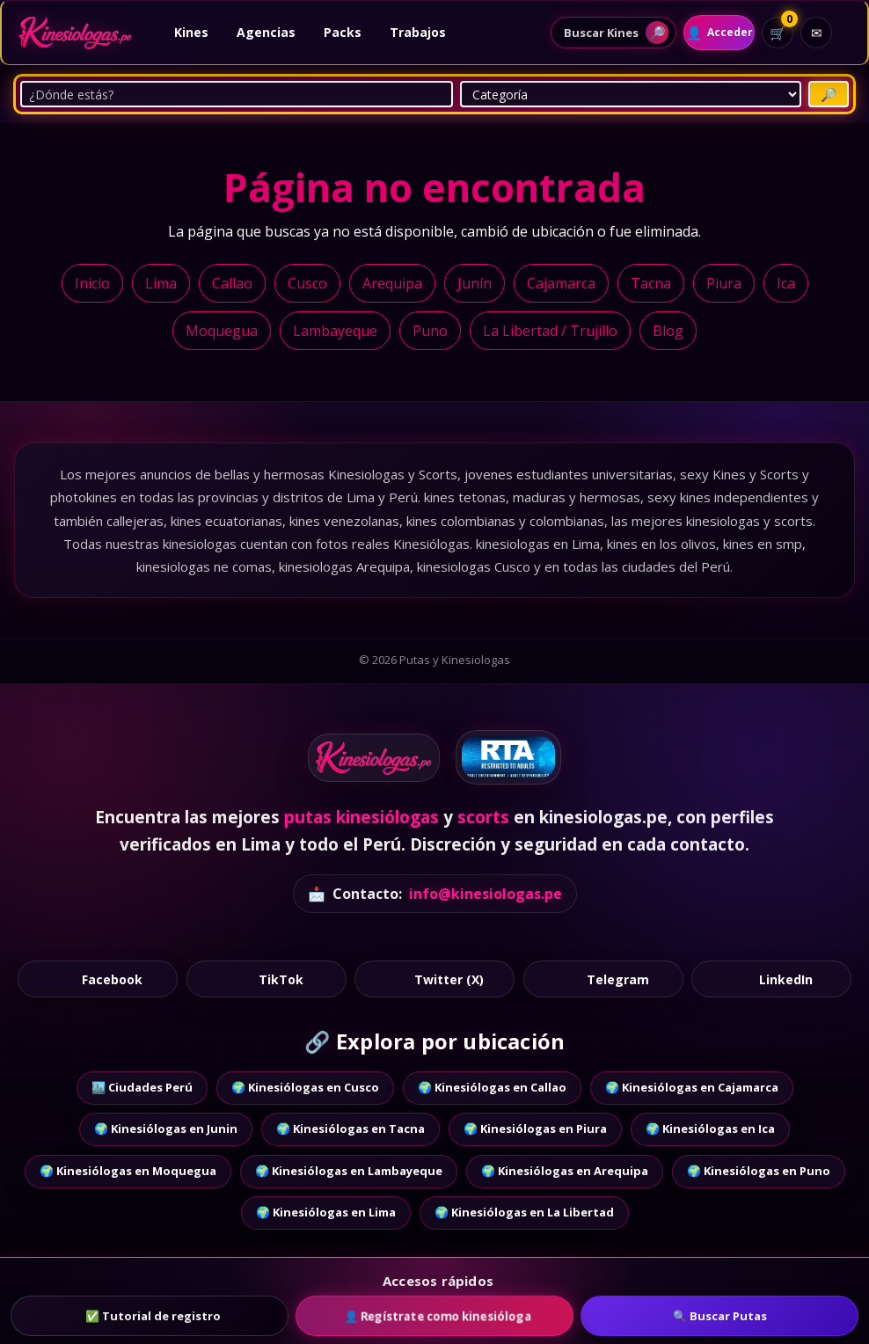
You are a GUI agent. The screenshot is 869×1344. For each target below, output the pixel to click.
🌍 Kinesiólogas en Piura (535, 1128)
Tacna (651, 283)
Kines (191, 32)
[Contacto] (816, 32)
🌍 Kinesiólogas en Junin (165, 1128)
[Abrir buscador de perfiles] (598, 32)
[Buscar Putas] (828, 94)
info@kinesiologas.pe (485, 893)
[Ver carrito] (777, 32)
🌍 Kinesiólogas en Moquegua (128, 1171)
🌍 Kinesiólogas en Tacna (350, 1128)
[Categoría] (630, 94)
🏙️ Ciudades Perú (142, 1087)
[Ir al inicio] (76, 32)
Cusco (307, 283)
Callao (232, 283)
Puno (430, 330)
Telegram (603, 978)
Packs (342, 32)
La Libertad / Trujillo (550, 330)
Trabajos (418, 32)
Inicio (92, 283)
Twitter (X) (435, 978)
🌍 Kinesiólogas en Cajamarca (691, 1087)
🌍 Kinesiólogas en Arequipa (564, 1171)
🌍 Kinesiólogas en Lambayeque (348, 1171)
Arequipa (392, 283)
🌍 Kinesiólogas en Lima (326, 1212)
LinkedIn (772, 978)
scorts (483, 817)
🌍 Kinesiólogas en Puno (758, 1171)
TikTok (266, 978)
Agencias (266, 32)
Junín (474, 283)
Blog (668, 330)
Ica (786, 283)
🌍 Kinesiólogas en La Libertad (524, 1212)
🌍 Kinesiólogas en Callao (492, 1087)
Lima (161, 283)
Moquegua (222, 330)
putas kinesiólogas (361, 817)
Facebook (97, 978)
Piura (723, 283)
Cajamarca (561, 283)
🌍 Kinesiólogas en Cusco (305, 1087)
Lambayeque (335, 330)
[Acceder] (711, 32)
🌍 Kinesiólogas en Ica (710, 1128)
